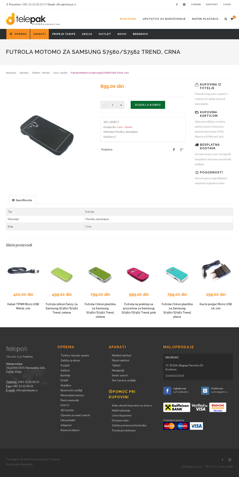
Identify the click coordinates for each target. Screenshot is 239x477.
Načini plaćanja (205, 18)
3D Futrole (67, 410)
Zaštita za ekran (70, 360)
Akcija (87, 33)
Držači (64, 380)
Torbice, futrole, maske (75, 355)
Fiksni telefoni (120, 360)
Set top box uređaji (123, 380)
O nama (196, 4)
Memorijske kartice (72, 395)
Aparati (39, 33)
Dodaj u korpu (148, 104)
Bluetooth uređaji (71, 390)
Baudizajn (27, 464)
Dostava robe (120, 420)
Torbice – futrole (41, 72)
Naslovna (128, 18)
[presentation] (22, 200)
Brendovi (140, 33)
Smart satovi (119, 375)
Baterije (65, 375)
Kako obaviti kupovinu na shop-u (132, 405)
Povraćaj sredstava (123, 430)
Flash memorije (70, 400)
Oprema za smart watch (75, 415)
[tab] (22, 200)
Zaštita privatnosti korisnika (129, 425)
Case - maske (60, 72)
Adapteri (66, 425)
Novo (122, 33)
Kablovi (65, 370)
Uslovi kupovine (121, 415)
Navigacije (118, 370)
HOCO (65, 405)
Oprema (24, 72)
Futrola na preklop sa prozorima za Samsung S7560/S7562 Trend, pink (139, 308)
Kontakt (212, 4)
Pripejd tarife (63, 33)
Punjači (65, 365)
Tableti (116, 365)
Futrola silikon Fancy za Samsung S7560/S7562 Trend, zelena (62, 308)
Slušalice (66, 385)
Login (227, 4)
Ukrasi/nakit (68, 420)
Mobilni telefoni (121, 355)
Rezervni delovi (70, 430)
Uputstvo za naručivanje (164, 18)
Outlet (105, 33)
